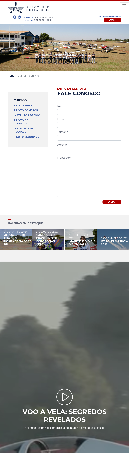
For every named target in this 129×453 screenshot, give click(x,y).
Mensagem (64, 157)
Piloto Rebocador (27, 136)
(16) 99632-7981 (44, 17)
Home (11, 76)
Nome (61, 106)
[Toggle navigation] (124, 5)
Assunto (62, 144)
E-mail (61, 119)
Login (112, 20)
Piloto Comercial (27, 110)
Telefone (62, 131)
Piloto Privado (25, 105)
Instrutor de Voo (27, 115)
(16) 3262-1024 (42, 20)
